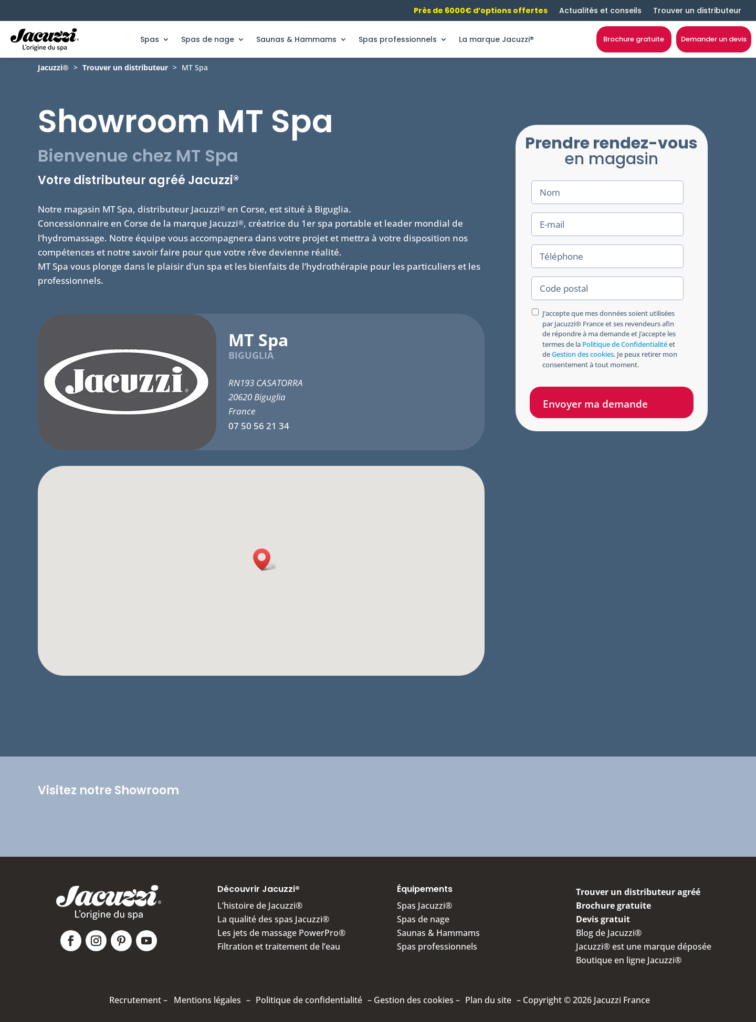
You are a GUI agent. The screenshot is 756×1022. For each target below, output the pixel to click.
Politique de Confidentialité (624, 344)
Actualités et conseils (600, 10)
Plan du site (488, 1000)
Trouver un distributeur (697, 10)
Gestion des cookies (583, 354)
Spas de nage (207, 39)
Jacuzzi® (53, 67)
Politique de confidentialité (309, 1000)
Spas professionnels (398, 39)
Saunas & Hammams (296, 39)
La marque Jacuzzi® (496, 39)
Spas (149, 39)
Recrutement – (138, 1000)
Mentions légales (207, 1000)
